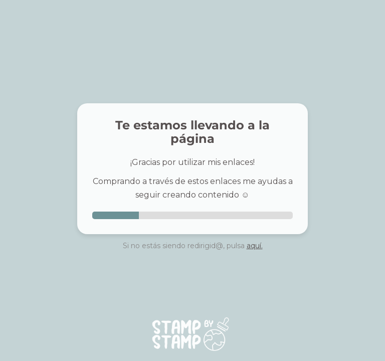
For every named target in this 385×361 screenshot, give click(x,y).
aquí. (255, 245)
